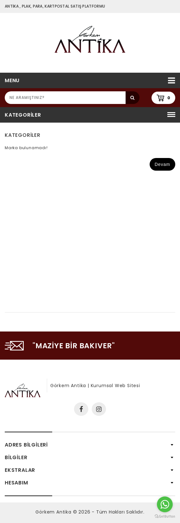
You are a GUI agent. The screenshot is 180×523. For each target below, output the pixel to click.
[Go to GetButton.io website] (165, 516)
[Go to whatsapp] (165, 504)
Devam (162, 164)
